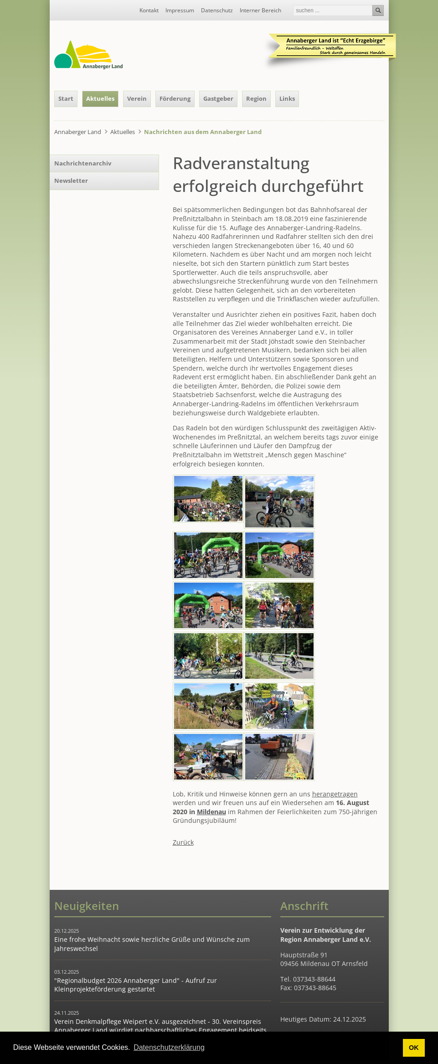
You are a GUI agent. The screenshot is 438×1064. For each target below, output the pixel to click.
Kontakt (149, 10)
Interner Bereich (260, 10)
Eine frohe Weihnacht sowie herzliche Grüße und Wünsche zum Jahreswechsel (152, 944)
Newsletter (71, 180)
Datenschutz (217, 10)
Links (287, 98)
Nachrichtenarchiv (82, 163)
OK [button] (414, 1047)
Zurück (183, 842)
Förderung (175, 98)
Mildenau (211, 811)
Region (256, 98)
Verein (137, 98)
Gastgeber (218, 98)
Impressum (179, 10)
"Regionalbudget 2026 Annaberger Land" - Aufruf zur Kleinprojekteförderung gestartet (135, 985)
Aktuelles (100, 98)
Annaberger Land (77, 132)
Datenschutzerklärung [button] (169, 1047)
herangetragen (335, 794)
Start (65, 98)
